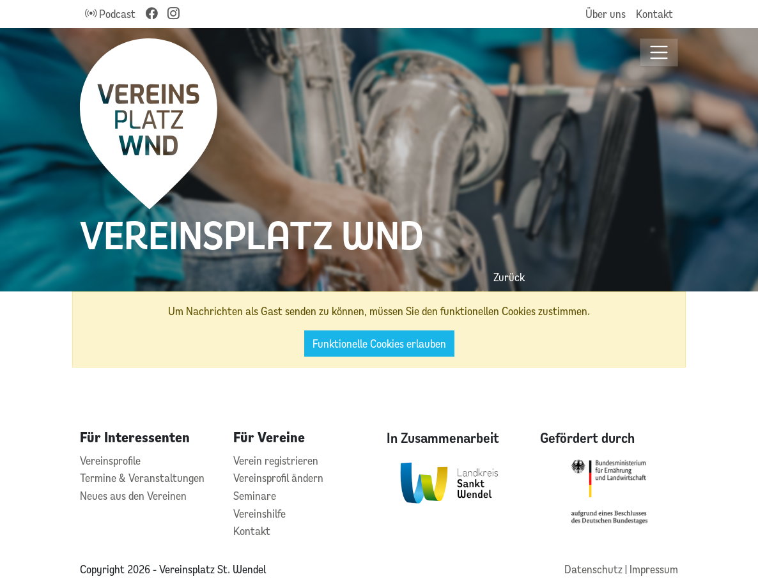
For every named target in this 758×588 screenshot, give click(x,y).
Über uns (605, 13)
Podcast (110, 13)
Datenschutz (594, 569)
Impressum (654, 569)
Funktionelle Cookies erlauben (379, 343)
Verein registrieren (275, 460)
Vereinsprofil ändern (278, 477)
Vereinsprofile (110, 460)
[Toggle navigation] (659, 52)
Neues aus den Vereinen (133, 495)
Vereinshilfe (259, 513)
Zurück (509, 277)
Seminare (254, 495)
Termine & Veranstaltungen (142, 477)
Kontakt (654, 13)
